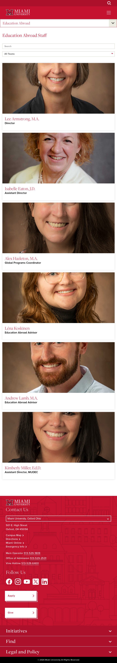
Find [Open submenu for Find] (11, 641)
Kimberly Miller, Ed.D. (23, 467)
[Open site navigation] (108, 12)
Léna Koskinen (17, 328)
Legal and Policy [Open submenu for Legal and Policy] (23, 651)
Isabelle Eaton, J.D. (20, 188)
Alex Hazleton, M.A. (21, 258)
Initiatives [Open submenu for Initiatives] (16, 631)
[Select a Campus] (58, 519)
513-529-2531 (38, 558)
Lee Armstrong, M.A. (22, 118)
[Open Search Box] (109, 3)
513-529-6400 (30, 563)
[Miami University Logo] (18, 12)
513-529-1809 (32, 553)
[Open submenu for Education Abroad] (113, 23)
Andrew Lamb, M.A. (21, 398)
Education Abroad (16, 23)
